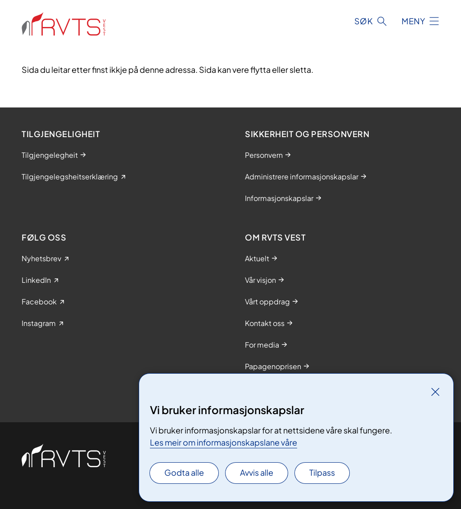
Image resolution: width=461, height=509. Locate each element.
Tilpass (322, 472)
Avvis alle (256, 472)
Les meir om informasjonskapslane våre (223, 442)
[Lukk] (435, 391)
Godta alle (184, 472)
